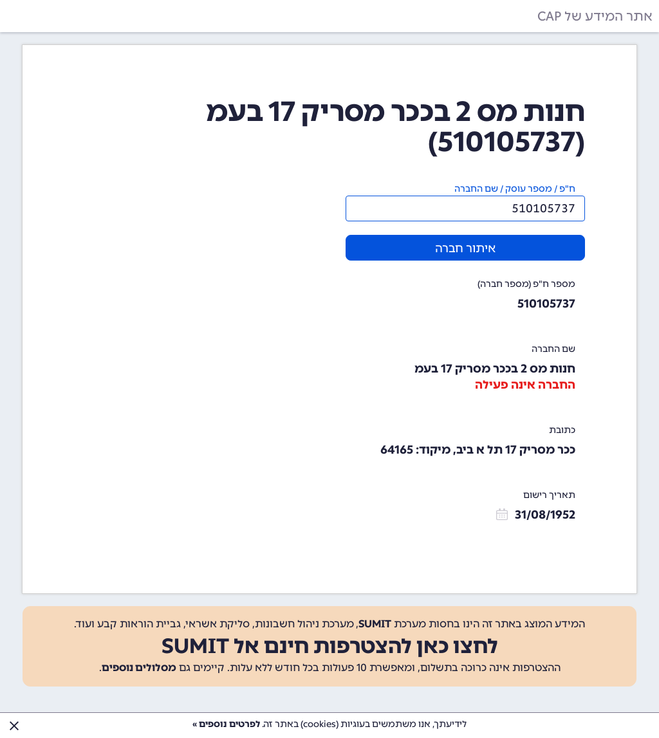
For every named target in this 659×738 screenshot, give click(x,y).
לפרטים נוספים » (226, 724)
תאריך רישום (549, 495)
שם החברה (553, 349)
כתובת (562, 430)
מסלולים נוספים (139, 667)
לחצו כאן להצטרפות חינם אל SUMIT (330, 646)
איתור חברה (465, 248)
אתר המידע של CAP (595, 16)
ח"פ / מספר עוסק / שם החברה (514, 188)
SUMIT (374, 624)
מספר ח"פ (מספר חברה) (526, 284)
